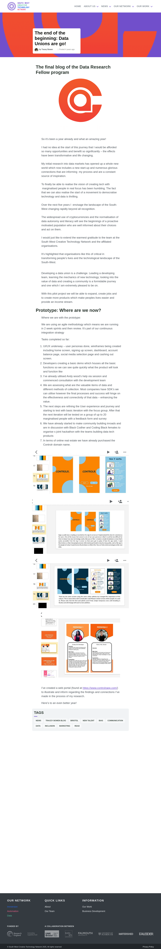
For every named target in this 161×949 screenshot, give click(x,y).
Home (77, 6)
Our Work (143, 6)
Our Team (49, 911)
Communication (115, 721)
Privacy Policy (148, 947)
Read (77, 726)
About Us (89, 6)
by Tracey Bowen (46, 49)
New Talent (88, 721)
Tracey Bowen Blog (56, 721)
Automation (12, 911)
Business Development (93, 911)
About (48, 906)
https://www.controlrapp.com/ (100, 687)
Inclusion (50, 726)
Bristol (74, 721)
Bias (101, 721)
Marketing (64, 726)
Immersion (12, 906)
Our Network (122, 6)
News (104, 6)
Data (38, 726)
